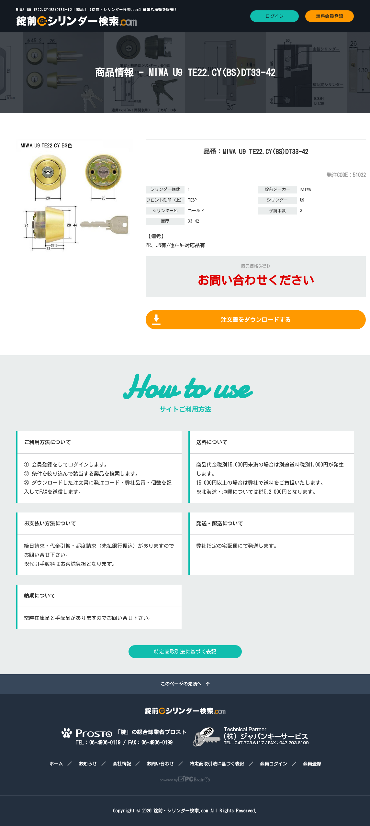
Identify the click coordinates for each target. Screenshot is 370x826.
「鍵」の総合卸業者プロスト (124, 732)
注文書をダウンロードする (256, 320)
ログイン (274, 16)
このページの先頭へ (185, 684)
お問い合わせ (160, 764)
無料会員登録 (329, 16)
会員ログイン (273, 764)
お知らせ (88, 764)
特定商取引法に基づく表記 (185, 651)
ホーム (56, 764)
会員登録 (312, 764)
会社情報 (122, 764)
